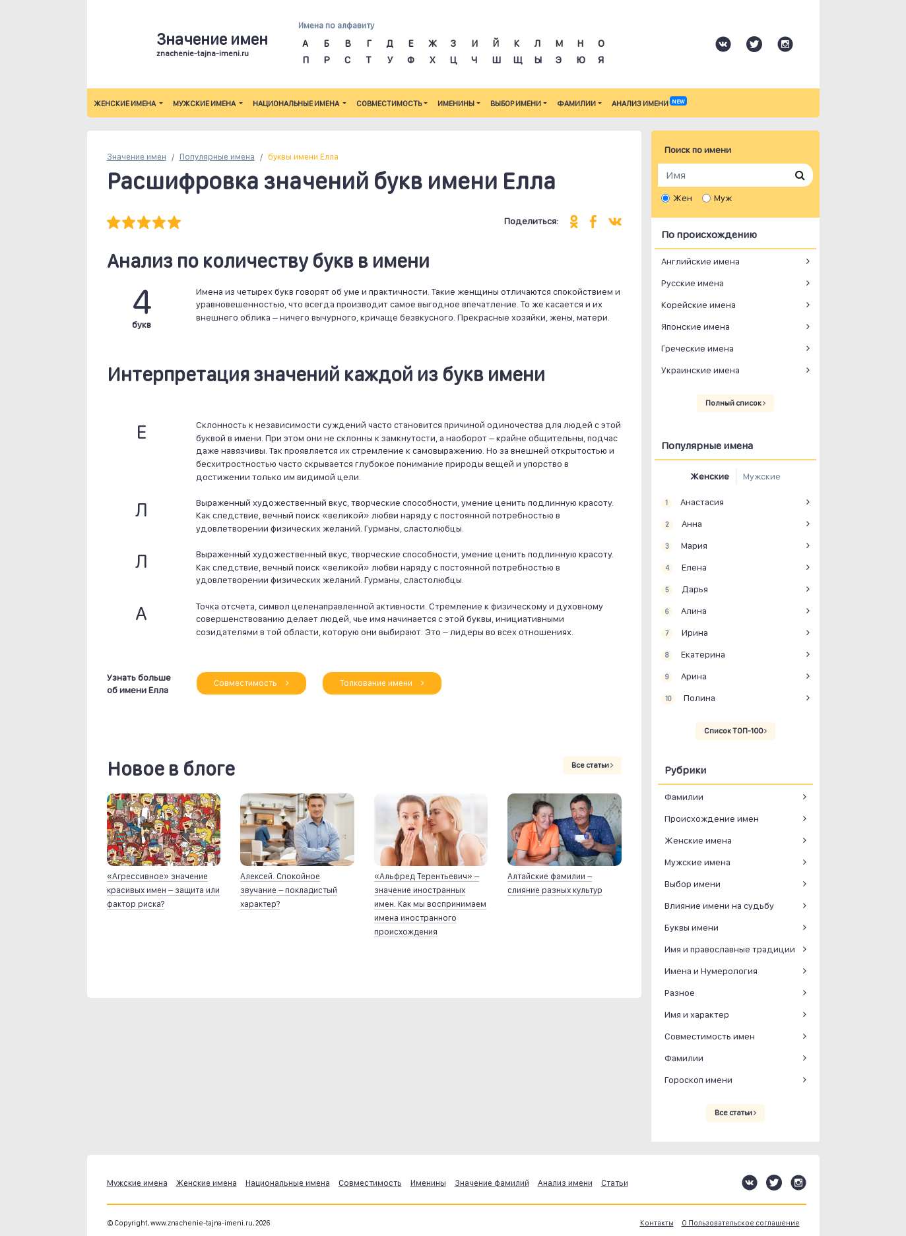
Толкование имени (382, 683)
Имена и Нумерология (711, 971)
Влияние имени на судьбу (719, 905)
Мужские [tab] (762, 476)
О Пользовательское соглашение (741, 1223)
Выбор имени (515, 103)
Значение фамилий (492, 1183)
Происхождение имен (711, 818)
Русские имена (692, 283)
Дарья (685, 590)
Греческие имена (697, 348)
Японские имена (695, 326)
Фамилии (576, 103)
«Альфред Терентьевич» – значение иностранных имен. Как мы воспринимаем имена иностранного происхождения (430, 904)
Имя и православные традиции (729, 949)
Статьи (614, 1183)
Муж (723, 198)
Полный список (735, 403)
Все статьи (592, 765)
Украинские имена (700, 370)
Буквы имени (691, 927)
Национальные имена (296, 103)
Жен (682, 198)
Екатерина (693, 655)
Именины (455, 103)
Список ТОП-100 (735, 730)
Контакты (657, 1223)
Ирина (685, 633)
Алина (684, 611)
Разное (679, 992)
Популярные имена (217, 157)
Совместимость (389, 103)
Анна (682, 524)
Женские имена (125, 103)
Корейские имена (698, 304)
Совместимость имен (709, 1036)
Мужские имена (205, 103)
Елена (684, 568)
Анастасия (693, 503)
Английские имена (700, 261)
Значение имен (136, 157)
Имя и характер (696, 1014)
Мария (684, 546)
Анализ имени (649, 103)
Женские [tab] (709, 476)
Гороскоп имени (698, 1079)
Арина (684, 677)
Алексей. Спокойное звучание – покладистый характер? (288, 890)
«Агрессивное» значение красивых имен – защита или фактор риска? (163, 890)
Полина (688, 698)
